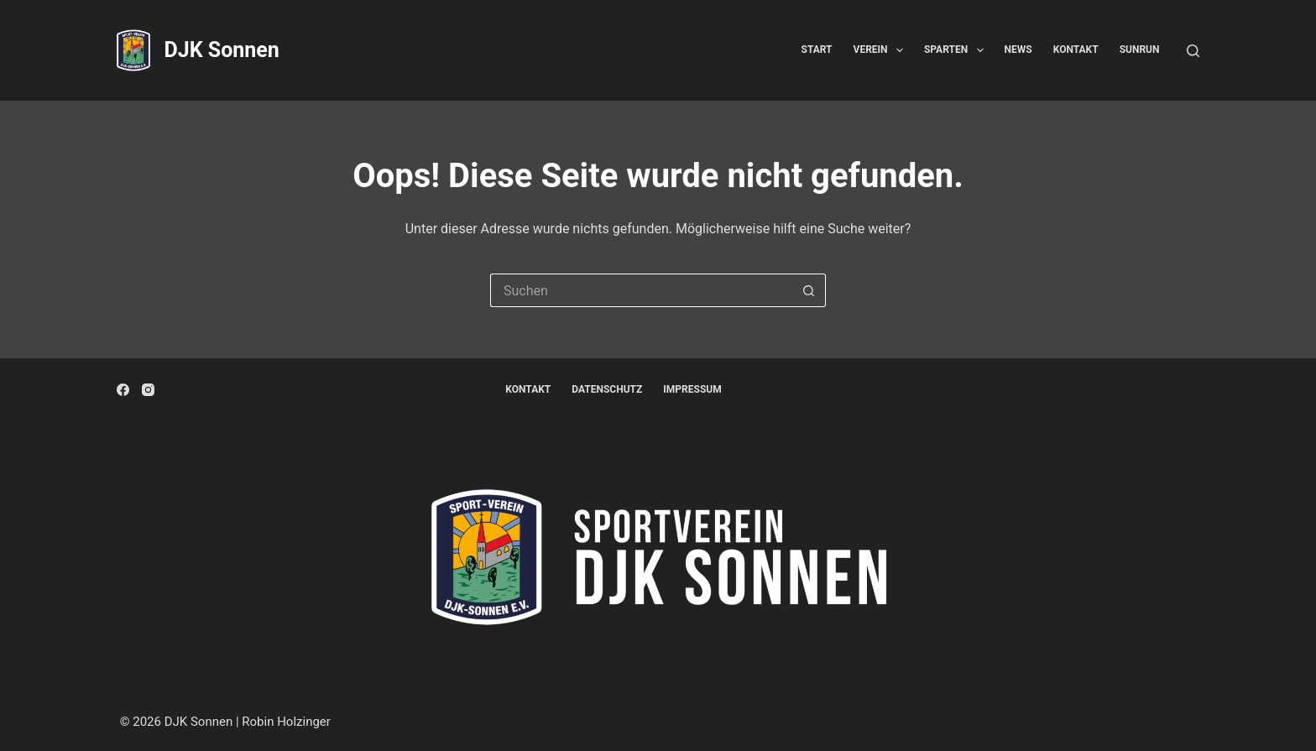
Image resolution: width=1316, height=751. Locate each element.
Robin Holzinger (286, 721)
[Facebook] (123, 389)
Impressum (692, 389)
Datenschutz (607, 389)
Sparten (957, 50)
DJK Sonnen (221, 50)
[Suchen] (1193, 50)
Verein (882, 50)
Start (817, 49)
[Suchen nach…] (641, 290)
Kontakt (1076, 49)
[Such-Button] (809, 290)
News (1018, 49)
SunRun (1140, 49)
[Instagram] (148, 389)
